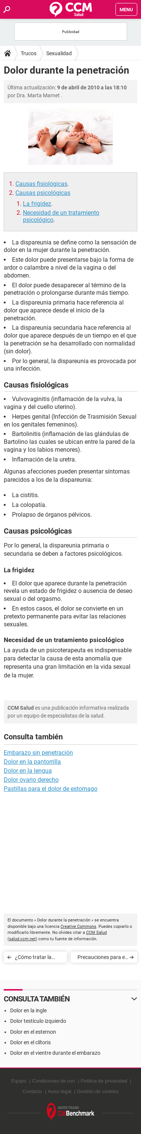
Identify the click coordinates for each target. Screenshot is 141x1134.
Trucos (28, 53)
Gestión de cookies (98, 1091)
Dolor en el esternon (33, 1032)
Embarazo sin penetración (38, 752)
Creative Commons (78, 926)
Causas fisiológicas (41, 183)
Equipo (18, 1081)
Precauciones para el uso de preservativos (101, 958)
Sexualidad (59, 53)
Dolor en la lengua (28, 770)
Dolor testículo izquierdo (38, 1021)
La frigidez (37, 203)
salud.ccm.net (22, 938)
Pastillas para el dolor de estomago (50, 788)
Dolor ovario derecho (31, 779)
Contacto (32, 1091)
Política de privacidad (104, 1081)
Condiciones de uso (53, 1081)
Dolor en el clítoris (30, 1042)
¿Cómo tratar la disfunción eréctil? (36, 958)
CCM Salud (96, 932)
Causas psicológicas (42, 192)
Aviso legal (59, 1091)
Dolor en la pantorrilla (32, 761)
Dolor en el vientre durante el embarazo (55, 1053)
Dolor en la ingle (28, 1010)
